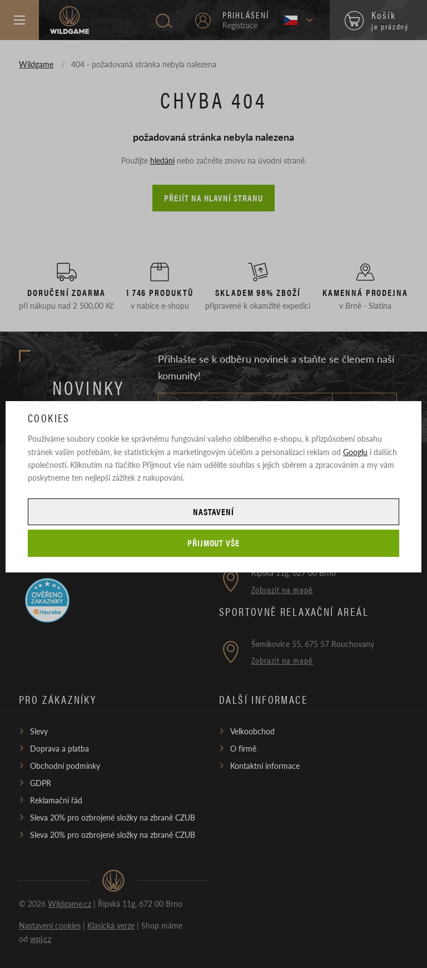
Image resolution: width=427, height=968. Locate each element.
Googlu (355, 451)
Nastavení (213, 511)
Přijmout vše (213, 542)
